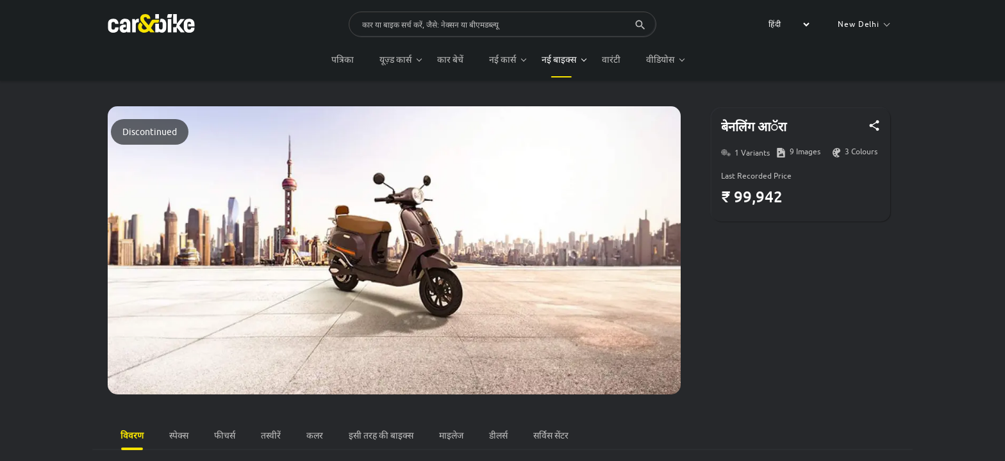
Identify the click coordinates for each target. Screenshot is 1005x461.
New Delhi (864, 24)
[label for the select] (787, 24)
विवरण (132, 435)
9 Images (805, 152)
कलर (314, 435)
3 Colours (861, 152)
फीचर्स (224, 435)
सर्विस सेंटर (551, 435)
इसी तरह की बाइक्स (381, 435)
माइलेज (451, 435)
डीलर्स (498, 435)
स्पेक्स (178, 435)
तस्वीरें (271, 435)
